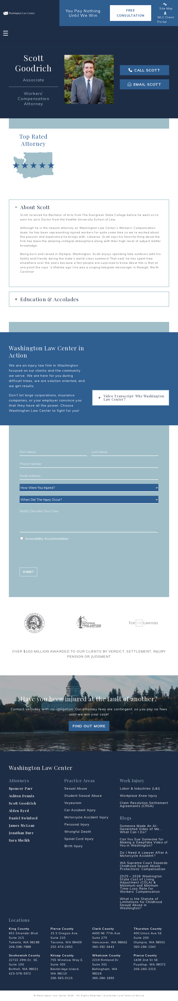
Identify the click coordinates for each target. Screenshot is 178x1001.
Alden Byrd (19, 810)
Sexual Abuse (75, 788)
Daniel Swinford (23, 818)
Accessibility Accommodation (46, 538)
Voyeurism (73, 803)
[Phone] (89, 464)
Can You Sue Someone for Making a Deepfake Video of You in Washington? (144, 842)
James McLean (22, 825)
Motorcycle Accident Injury (86, 817)
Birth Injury (73, 846)
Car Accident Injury (80, 810)
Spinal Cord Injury (79, 839)
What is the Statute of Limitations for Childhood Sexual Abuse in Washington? (141, 903)
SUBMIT (28, 571)
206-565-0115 (62, 978)
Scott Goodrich (22, 803)
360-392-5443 (103, 947)
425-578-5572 (20, 973)
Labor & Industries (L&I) (140, 788)
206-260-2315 (145, 969)
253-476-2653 (62, 947)
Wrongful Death (77, 832)
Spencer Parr (21, 788)
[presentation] (51, 560)
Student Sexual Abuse (83, 796)
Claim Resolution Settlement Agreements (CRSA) (144, 804)
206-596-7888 (20, 947)
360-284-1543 (145, 947)
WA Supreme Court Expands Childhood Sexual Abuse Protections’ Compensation (144, 866)
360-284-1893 (103, 978)
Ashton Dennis (21, 796)
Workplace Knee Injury (138, 796)
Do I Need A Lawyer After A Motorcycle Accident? (144, 854)
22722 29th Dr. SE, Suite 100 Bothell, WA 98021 (23, 964)
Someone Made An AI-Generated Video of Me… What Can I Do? (141, 829)
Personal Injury (77, 824)
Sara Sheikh (19, 840)
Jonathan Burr (21, 833)
